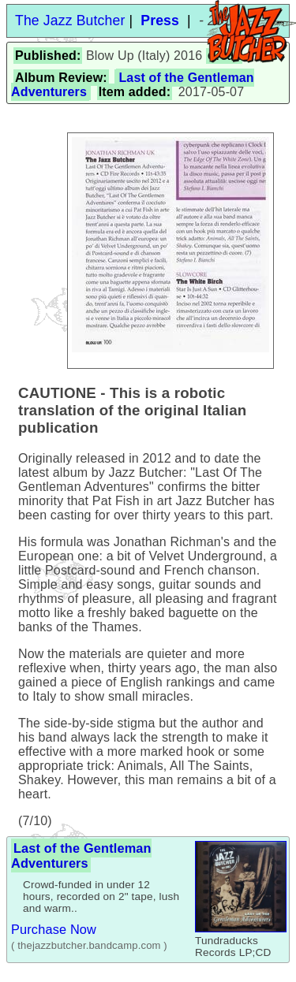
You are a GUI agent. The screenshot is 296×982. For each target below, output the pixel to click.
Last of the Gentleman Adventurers (81, 855)
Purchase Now (53, 929)
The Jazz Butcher (70, 20)
